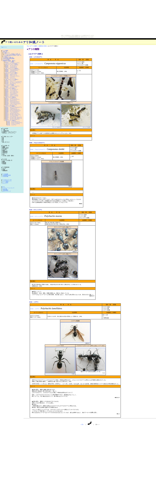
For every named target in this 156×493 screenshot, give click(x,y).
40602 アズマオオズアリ (12, 69)
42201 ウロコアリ (10, 84)
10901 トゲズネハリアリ (12, 63)
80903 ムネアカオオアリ (12, 109)
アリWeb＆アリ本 (7, 180)
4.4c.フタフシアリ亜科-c (11, 73)
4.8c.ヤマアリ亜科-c (10, 106)
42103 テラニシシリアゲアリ (13, 81)
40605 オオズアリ (10, 71)
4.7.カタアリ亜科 (9, 85)
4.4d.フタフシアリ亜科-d (11, 79)
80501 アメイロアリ (11, 90)
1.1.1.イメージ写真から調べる (12, 54)
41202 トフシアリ (10, 78)
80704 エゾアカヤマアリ (12, 99)
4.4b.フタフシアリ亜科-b (11, 68)
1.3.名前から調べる (8, 57)
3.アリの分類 (6, 59)
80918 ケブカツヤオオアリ (13, 115)
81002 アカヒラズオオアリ (14, 122)
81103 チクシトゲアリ (13, 124)
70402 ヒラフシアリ (11, 87)
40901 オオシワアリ (11, 75)
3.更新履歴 (5, 190)
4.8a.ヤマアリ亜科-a (10, 88)
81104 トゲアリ (11, 125)
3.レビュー (5, 183)
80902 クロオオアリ (11, 108)
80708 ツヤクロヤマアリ (12, 102)
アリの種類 (5, 50)
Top (28, 46)
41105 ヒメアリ (10, 77)
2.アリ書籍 (5, 182)
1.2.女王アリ (6, 56)
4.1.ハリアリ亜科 (9, 61)
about (3, 186)
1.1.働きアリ (6, 53)
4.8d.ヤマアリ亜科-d (10, 120)
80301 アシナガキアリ (11, 89)
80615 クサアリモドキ (11, 95)
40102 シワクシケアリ (11, 65)
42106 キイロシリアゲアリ (13, 83)
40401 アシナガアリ (11, 66)
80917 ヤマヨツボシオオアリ (13, 118)
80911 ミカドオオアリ (11, 112)
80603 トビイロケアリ (11, 91)
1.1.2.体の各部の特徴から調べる (12, 55)
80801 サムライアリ (11, 105)
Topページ (4, 47)
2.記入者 (4, 189)
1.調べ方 (4, 51)
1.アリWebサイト (7, 181)
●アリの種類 (33, 46)
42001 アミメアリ (10, 80)
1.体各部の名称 (6, 175)
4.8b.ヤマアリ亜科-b (10, 97)
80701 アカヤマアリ (11, 98)
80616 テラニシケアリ (11, 96)
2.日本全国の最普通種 (8, 58)
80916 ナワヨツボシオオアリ (13, 117)
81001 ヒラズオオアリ (13, 121)
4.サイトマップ (6, 191)
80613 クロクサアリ (11, 94)
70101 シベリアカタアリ (12, 86)
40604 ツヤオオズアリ (11, 70)
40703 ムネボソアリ (11, 74)
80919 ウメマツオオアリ (12, 119)
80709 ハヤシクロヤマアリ (13, 104)
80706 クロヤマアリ (11, 100)
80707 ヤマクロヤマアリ (12, 101)
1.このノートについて (8, 188)
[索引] (13, 60)
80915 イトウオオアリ (11, 116)
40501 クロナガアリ (11, 67)
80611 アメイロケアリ (11, 93)
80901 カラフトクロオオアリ (13, 107)
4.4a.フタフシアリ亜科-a (11, 64)
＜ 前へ (82, 424)
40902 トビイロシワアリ (12, 76)
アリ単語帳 (5, 174)
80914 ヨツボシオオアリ (12, 114)
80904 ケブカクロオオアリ (13, 110)
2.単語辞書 (5, 176)
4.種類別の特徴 (6, 60)
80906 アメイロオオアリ (12, 111)
